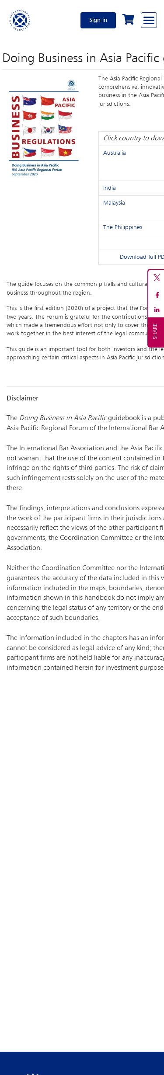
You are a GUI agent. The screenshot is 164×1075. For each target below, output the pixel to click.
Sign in (98, 20)
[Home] (20, 20)
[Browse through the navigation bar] (149, 20)
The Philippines (122, 227)
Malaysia (114, 203)
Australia (114, 153)
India (109, 188)
